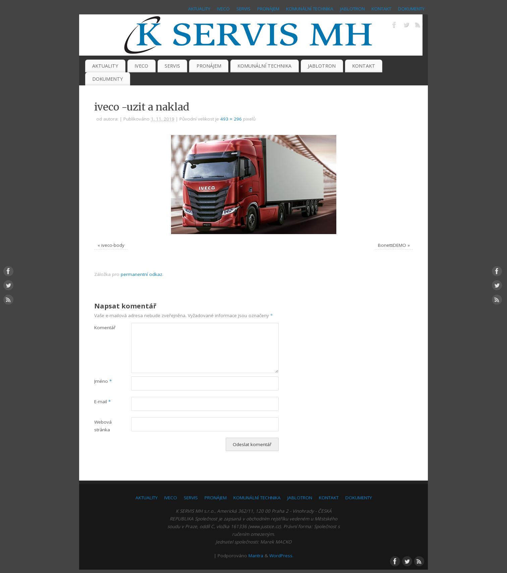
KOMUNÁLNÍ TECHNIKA (309, 9)
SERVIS (243, 9)
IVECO (223, 9)
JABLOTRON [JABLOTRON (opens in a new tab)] (352, 9)
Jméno (103, 381)
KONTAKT (381, 9)
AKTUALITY (199, 9)
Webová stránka (103, 426)
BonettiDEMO (392, 245)
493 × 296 (231, 119)
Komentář (103, 328)
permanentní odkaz (141, 274)
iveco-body (112, 245)
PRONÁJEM (268, 9)
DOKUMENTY (411, 9)
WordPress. (281, 556)
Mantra (255, 556)
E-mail (102, 402)
